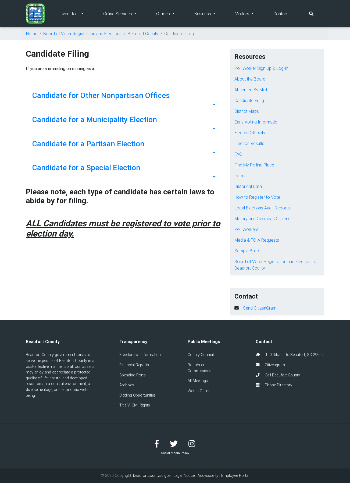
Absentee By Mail (250, 89)
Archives (126, 385)
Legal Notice (184, 475)
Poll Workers (246, 229)
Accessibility (208, 475)
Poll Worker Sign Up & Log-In (261, 68)
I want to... (76, 13)
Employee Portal (235, 475)
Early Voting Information (257, 122)
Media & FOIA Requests (256, 240)
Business (209, 13)
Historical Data (248, 186)
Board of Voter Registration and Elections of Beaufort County (100, 33)
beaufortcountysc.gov (152, 475)
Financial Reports (134, 364)
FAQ (238, 154)
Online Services (124, 13)
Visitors (249, 13)
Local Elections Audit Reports (262, 207)
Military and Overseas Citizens (262, 218)
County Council (201, 354)
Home (31, 33)
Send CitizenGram (259, 308)
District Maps (246, 111)
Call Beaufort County (278, 375)
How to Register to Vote (257, 197)
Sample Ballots (248, 250)
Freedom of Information (140, 354)
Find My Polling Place (254, 165)
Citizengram (270, 364)
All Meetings (198, 380)
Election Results (249, 143)
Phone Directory (274, 385)
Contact (280, 13)
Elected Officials (249, 132)
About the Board (249, 79)
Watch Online (199, 390)
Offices (170, 13)
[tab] (124, 99)
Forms (240, 175)
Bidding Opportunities (137, 395)
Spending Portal (133, 375)
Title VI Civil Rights (134, 405)
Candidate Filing (249, 100)
